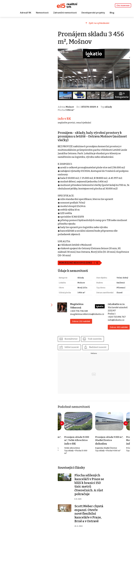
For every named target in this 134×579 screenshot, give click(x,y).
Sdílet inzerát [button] (72, 347)
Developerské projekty (93, 12)
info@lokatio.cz (116, 320)
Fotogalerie (122, 95)
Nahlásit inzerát (97, 347)
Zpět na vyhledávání (99, 23)
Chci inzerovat (123, 5)
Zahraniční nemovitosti (65, 12)
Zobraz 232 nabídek (81, 321)
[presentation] (62, 423)
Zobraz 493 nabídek (119, 327)
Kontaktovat (71, 339)
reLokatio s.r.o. (116, 304)
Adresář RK (25, 12)
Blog (112, 12)
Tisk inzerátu (95, 339)
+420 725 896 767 (117, 317)
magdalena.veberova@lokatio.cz (87, 314)
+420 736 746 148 (79, 311)
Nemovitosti (42, 12)
